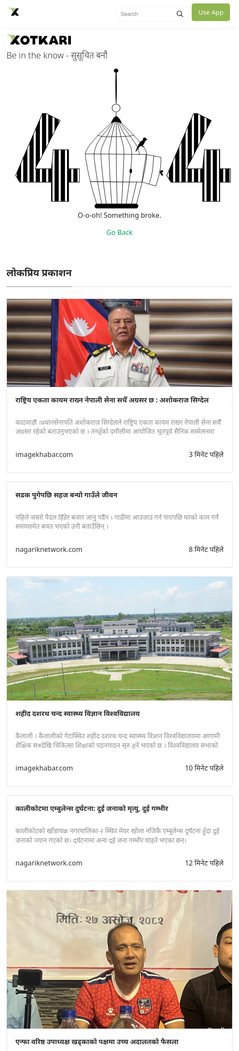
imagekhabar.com (44, 454)
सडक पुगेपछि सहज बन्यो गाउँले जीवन (66, 495)
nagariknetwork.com (49, 549)
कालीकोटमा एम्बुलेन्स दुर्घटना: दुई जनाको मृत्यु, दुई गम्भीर (91, 808)
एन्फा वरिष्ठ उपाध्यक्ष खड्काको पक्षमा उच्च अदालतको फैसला (96, 1041)
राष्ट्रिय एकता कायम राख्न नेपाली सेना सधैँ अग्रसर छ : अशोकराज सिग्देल (111, 400)
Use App (211, 12)
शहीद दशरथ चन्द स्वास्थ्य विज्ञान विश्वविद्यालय (77, 713)
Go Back (119, 232)
